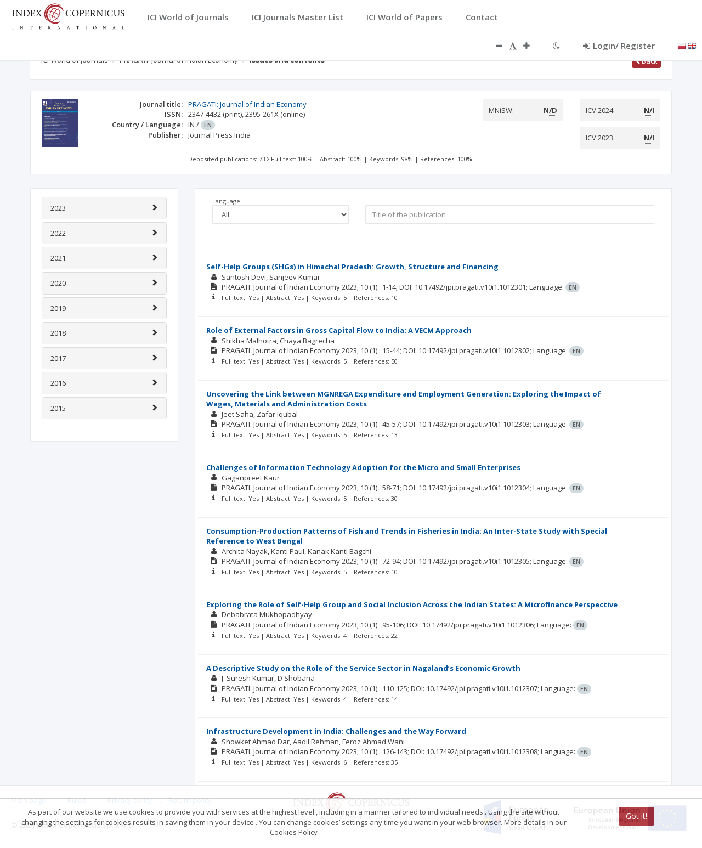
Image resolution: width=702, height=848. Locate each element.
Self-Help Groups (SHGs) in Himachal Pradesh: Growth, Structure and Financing (352, 267)
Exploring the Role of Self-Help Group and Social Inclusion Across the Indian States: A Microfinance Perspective (412, 604)
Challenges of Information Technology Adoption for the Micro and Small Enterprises (363, 467)
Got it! (636, 816)
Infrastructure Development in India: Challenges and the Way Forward (336, 731)
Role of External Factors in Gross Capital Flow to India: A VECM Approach (339, 330)
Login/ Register (619, 45)
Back (646, 61)
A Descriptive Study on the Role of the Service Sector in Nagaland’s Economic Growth (363, 668)
